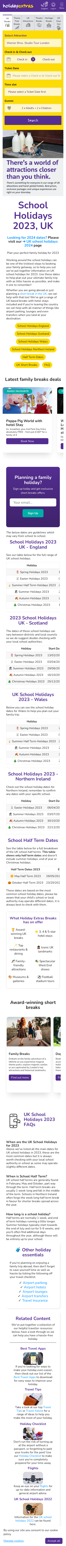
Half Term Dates (33, 357)
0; (33, 92)
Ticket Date (12, 68)
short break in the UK (33, 294)
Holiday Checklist (30, 1456)
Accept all (54, 1541)
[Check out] (47, 59)
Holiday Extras (18, 4)
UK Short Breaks (26, 365)
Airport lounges (35, 1291)
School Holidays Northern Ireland (33, 349)
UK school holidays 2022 (33, 1519)
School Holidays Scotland (33, 334)
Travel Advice (34, 1411)
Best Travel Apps (25, 1377)
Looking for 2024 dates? (27, 237)
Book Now (27, 441)
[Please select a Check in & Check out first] (33, 75)
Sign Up (33, 513)
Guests (9, 100)
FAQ (47, 365)
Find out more (20, 1078)
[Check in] (19, 59)
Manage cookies (14, 1541)
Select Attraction (16, 36)
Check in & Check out (18, 52)
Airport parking (35, 1282)
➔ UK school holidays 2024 (40, 243)
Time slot (11, 84)
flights (44, 1486)
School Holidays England (33, 326)
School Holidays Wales (33, 341)
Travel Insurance (35, 1300)
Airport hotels (35, 1287)
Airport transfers (35, 1296)
